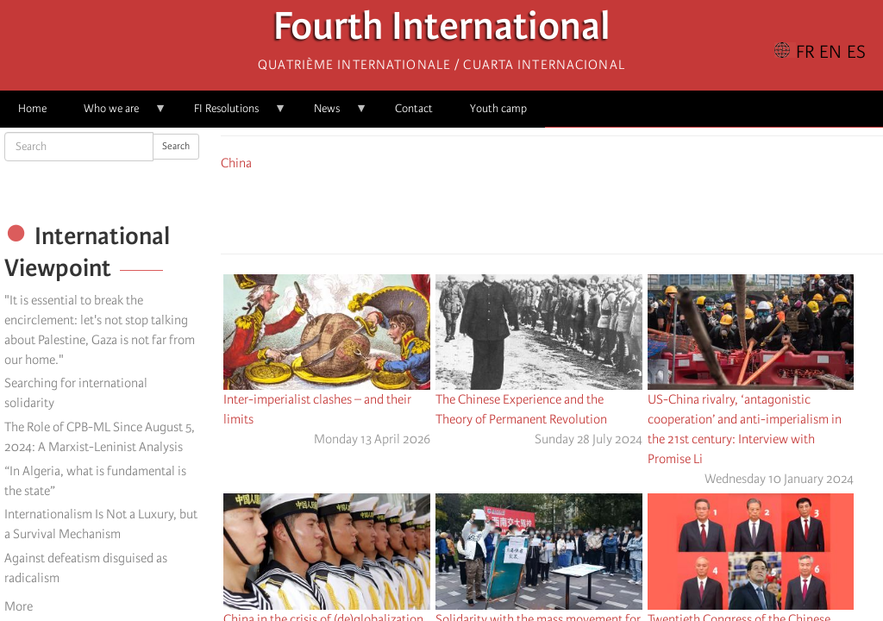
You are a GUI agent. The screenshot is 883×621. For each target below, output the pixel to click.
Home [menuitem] (32, 108)
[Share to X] (527, 209)
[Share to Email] (576, 209)
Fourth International (442, 30)
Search (176, 146)
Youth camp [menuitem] (498, 108)
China (236, 163)
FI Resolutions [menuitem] (231, 114)
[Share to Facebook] (503, 209)
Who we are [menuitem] (116, 114)
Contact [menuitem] (414, 108)
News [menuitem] (331, 114)
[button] (600, 209)
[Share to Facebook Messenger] (551, 209)
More (18, 606)
